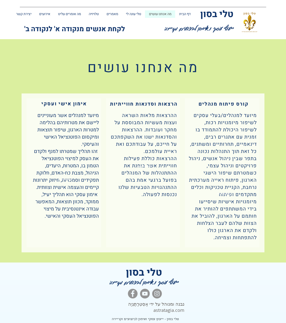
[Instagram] (157, 293)
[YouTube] (145, 293)
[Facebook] (133, 293)
